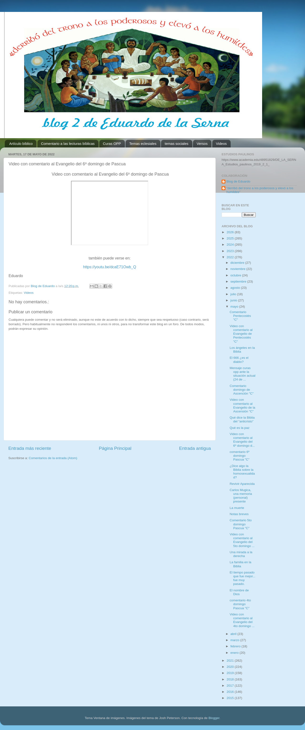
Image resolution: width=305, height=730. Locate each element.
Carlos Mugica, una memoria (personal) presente (241, 495)
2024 (231, 244)
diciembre (237, 262)
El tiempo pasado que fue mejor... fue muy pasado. (242, 578)
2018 (231, 679)
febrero (236, 646)
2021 (231, 660)
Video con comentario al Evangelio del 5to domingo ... (242, 540)
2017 (231, 685)
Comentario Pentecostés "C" (240, 315)
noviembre (238, 269)
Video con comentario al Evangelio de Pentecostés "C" (241, 333)
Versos (202, 144)
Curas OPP (112, 144)
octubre (236, 275)
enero (234, 652)
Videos (221, 144)
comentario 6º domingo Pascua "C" (239, 455)
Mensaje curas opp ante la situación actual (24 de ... (242, 373)
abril (233, 634)
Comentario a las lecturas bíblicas (68, 144)
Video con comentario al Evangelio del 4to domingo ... (242, 620)
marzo (235, 640)
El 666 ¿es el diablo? (239, 359)
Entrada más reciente (29, 448)
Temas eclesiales (142, 144)
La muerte (237, 508)
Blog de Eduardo (238, 181)
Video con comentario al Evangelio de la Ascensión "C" (242, 405)
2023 (231, 251)
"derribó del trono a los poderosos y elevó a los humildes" (259, 190)
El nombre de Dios (239, 592)
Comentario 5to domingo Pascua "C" (241, 524)
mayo (234, 306)
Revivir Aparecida (242, 484)
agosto (235, 287)
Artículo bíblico (21, 144)
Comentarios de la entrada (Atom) (53, 458)
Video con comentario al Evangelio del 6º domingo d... (242, 439)
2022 (231, 257)
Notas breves (239, 514)
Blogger (213, 718)
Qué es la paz (239, 428)
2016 (231, 692)
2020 (231, 667)
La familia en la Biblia (240, 564)
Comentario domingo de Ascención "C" (242, 389)
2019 (231, 673)
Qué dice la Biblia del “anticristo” (242, 419)
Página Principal (115, 448)
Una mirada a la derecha (241, 554)
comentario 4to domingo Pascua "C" (240, 604)
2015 (231, 698)
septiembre (238, 281)
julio (233, 294)
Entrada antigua (195, 448)
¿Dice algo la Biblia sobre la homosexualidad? (242, 471)
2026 (231, 232)
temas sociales (176, 144)
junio (234, 300)
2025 (231, 238)
